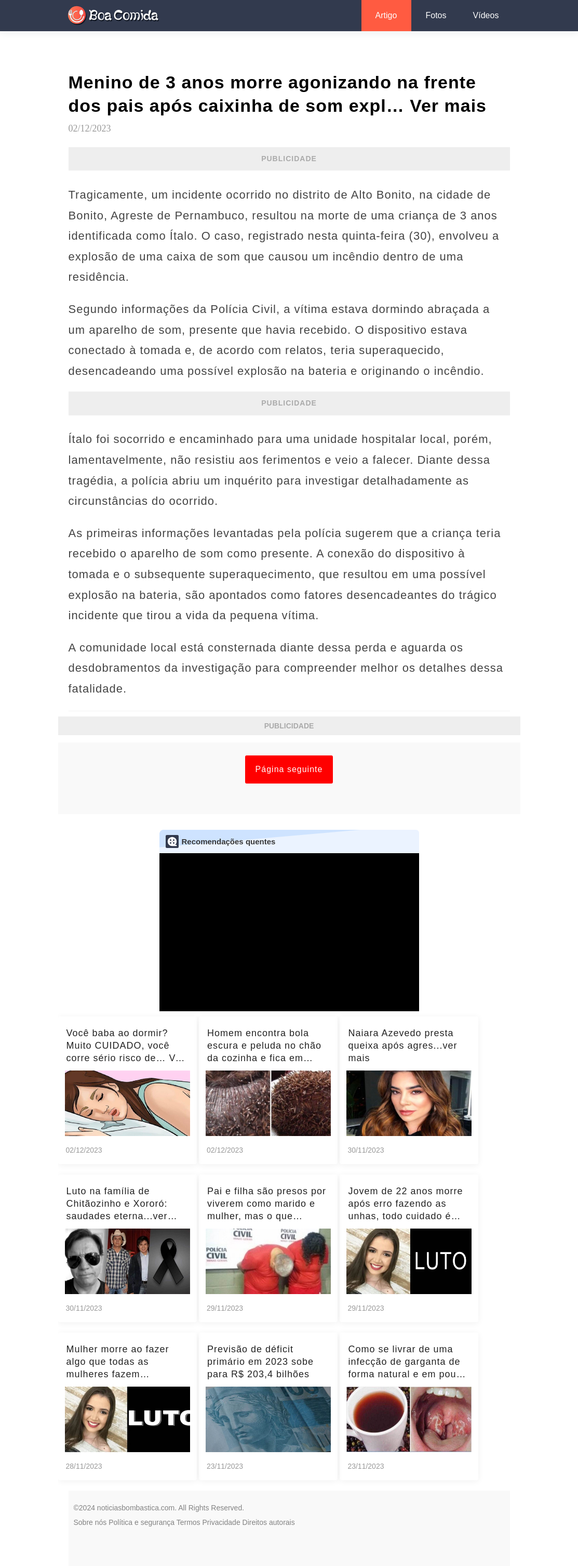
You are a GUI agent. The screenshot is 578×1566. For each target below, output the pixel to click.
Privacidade (221, 1522)
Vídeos (486, 15)
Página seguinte (289, 769)
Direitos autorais (269, 1522)
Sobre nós (90, 1522)
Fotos (435, 15)
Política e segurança (141, 1522)
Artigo (386, 15)
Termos (188, 1522)
